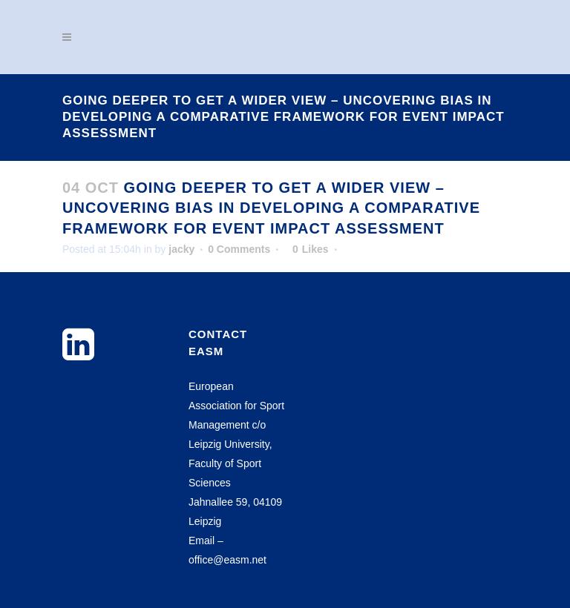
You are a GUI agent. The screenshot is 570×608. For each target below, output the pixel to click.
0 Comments (239, 249)
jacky (181, 249)
